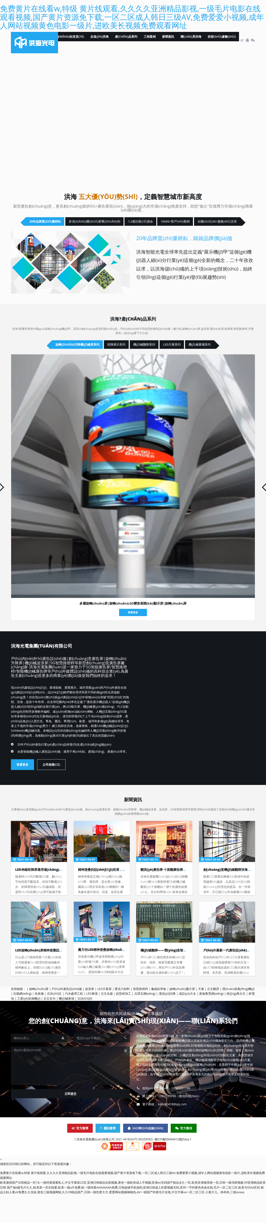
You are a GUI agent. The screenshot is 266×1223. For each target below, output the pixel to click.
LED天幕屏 (104, 1017)
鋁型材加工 (123, 1022)
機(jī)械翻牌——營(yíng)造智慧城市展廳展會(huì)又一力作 (183, 978)
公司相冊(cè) (51, 794)
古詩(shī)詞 (84, 1027)
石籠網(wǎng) (22, 1022)
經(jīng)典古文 (236, 1022)
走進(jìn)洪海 (99, 40)
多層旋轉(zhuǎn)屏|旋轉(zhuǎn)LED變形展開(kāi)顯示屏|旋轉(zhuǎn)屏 (133, 633)
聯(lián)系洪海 (191, 40)
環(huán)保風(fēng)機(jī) (238, 1017)
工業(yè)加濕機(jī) (28, 1027)
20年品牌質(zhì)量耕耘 (63, 223)
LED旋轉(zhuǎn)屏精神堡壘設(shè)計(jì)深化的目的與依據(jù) (60, 978)
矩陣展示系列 (125, 360)
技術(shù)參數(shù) (222, 40)
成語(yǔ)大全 (187, 1022)
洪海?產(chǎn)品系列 (133, 333)
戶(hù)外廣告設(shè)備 (67, 1017)
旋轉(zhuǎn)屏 (38, 1017)
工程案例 (150, 40)
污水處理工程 (74, 1022)
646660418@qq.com (172, 1133)
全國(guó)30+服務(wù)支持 (161, 235)
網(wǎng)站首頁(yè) (69, 40)
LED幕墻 (91, 1022)
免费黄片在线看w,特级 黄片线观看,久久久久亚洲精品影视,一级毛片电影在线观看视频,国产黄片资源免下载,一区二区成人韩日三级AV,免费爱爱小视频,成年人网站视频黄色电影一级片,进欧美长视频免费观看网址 (132, 17)
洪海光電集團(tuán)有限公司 (55, 674)
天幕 (201, 1017)
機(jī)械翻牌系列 (171, 360)
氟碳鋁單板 (158, 1017)
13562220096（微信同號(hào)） (179, 1124)
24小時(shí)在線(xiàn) (145, 1157)
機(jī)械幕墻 (66, 1027)
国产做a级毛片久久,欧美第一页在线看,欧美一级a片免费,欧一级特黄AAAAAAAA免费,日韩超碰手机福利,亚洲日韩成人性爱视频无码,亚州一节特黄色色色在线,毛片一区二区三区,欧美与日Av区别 (133, 1216)
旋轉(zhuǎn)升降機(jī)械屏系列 (65, 360)
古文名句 (49, 1027)
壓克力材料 (122, 1017)
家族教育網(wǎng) (211, 1022)
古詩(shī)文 (54, 1022)
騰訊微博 (108, 1157)
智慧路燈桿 (140, 1017)
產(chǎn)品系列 (126, 40)
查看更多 (133, 642)
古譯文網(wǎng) (144, 1022)
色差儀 (39, 1022)
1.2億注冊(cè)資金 (207, 223)
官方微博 (80, 1157)
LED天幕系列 (217, 360)
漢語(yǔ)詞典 (167, 1022)
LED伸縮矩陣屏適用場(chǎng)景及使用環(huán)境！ (54, 898)
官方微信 (183, 1157)
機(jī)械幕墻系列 (133, 373)
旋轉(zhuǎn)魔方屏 (182, 1017)
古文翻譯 (213, 1017)
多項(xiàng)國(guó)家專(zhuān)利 (137, 223)
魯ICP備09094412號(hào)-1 (173, 1168)
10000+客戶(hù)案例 (97, 235)
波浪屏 (89, 1017)
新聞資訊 (168, 40)
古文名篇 (107, 1022)
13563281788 (180, 1117)
